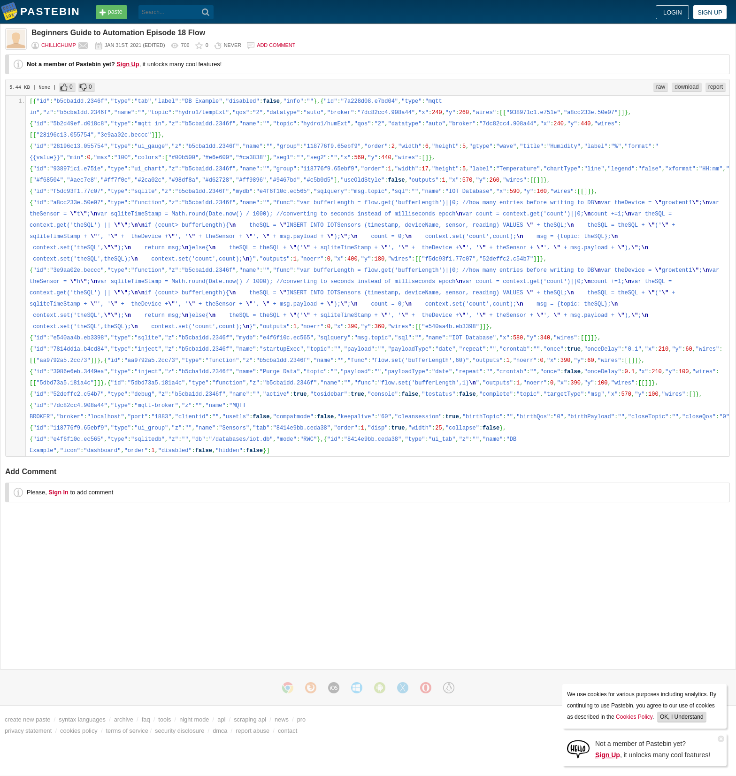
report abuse (252, 730)
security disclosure (179, 730)
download (686, 87)
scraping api (250, 719)
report (715, 87)
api (221, 719)
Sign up (710, 12)
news (282, 719)
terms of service (127, 730)
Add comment (276, 45)
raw (660, 87)
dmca (220, 730)
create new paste (27, 719)
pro (301, 719)
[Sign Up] (578, 749)
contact (287, 730)
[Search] (206, 12)
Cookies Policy (634, 717)
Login (672, 12)
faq (146, 719)
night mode (194, 719)
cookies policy (79, 730)
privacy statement (28, 730)
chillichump (58, 45)
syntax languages (82, 719)
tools (164, 719)
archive (123, 719)
